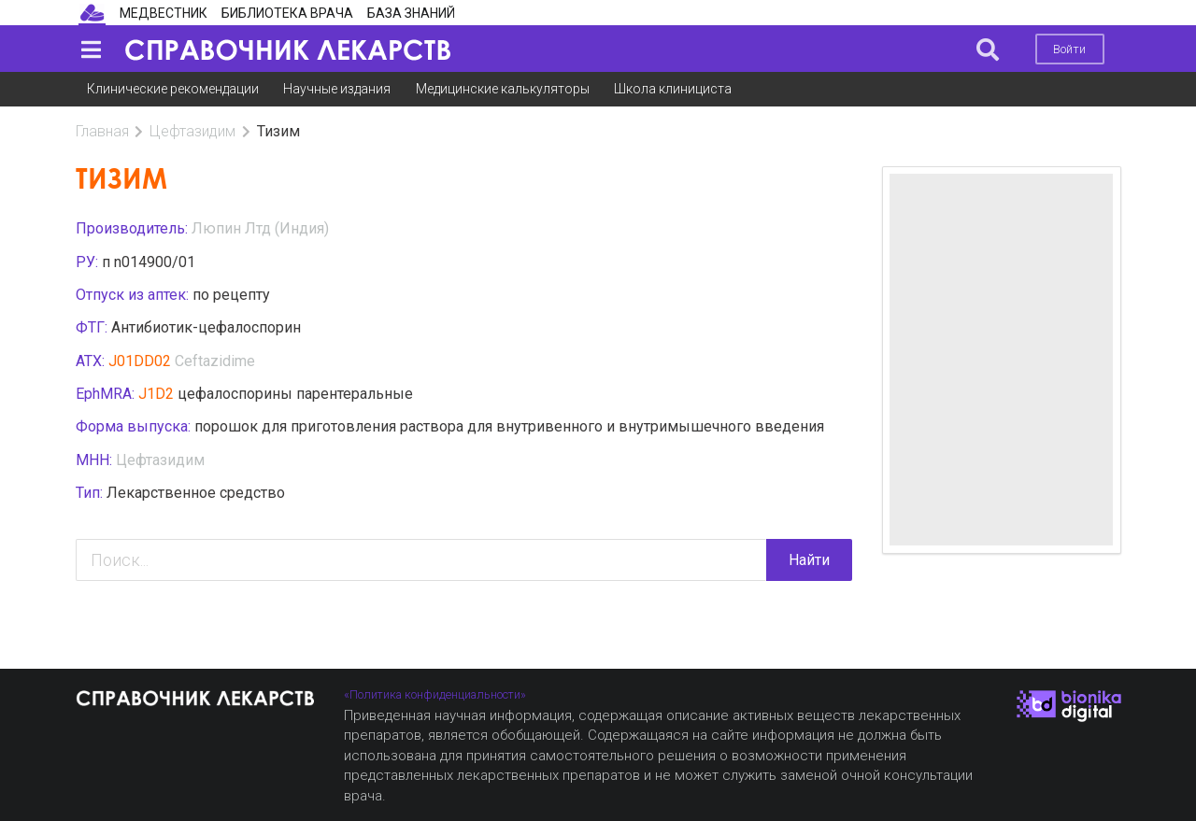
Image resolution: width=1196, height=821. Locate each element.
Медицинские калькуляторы (503, 88)
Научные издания (337, 88)
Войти (1069, 49)
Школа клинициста (673, 88)
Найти (809, 560)
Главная (102, 131)
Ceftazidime (215, 361)
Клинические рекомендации (173, 88)
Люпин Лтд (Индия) (260, 228)
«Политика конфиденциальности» (435, 694)
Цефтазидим (192, 131)
